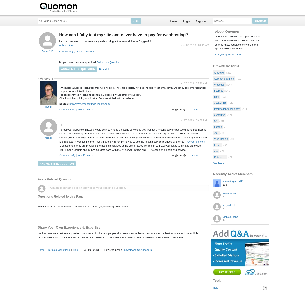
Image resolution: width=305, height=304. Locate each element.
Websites (219, 84)
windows (219, 72)
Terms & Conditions (59, 249)
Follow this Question (108, 62)
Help (215, 287)
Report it (104, 69)
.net (216, 132)
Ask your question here (228, 54)
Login (186, 21)
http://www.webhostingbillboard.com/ (89, 104)
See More (218, 163)
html (216, 96)
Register (201, 21)
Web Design (221, 139)
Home (173, 21)
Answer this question (78, 69)
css (216, 151)
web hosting (66, 45)
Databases (220, 157)
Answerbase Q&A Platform (137, 249)
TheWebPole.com (195, 141)
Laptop (218, 126)
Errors (217, 145)
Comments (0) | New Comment (76, 51)
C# (215, 120)
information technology (227, 108)
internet (218, 90)
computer (219, 114)
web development (224, 78)
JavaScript (220, 102)
